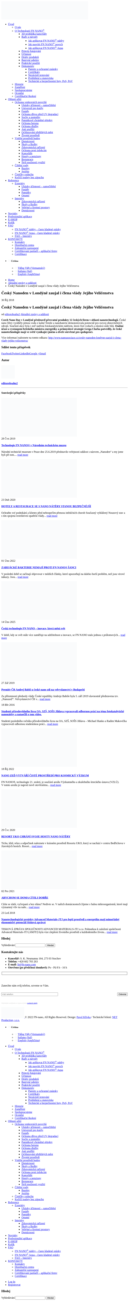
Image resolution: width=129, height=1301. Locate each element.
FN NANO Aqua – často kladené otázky (37, 233)
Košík (11, 222)
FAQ (10, 225)
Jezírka (25, 171)
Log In (11, 1281)
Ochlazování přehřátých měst (37, 132)
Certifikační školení (25, 96)
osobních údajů (32, 1003)
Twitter (15, 353)
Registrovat (14, 1284)
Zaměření (20, 87)
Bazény (26, 168)
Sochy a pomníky (31, 117)
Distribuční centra (24, 245)
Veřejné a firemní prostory (36, 207)
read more (22, 454)
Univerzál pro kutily (32, 108)
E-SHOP (12, 219)
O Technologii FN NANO (29, 30)
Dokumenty (28, 66)
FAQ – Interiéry (23, 236)
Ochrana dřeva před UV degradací (40, 114)
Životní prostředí (31, 135)
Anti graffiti (28, 129)
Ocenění (19, 93)
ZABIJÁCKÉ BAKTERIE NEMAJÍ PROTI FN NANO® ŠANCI (38, 567)
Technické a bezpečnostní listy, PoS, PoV (50, 81)
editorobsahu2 (12, 314)
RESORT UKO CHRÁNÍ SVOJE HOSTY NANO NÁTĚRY (35, 836)
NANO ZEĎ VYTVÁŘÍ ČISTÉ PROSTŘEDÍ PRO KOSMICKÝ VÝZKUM (45, 775)
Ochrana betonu (30, 123)
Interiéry (19, 198)
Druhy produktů (30, 57)
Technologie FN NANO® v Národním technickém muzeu (33, 445)
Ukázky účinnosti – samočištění (39, 105)
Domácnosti (28, 141)
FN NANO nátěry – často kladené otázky (38, 229)
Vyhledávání (8, 945)
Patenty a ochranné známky (43, 69)
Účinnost (26, 54)
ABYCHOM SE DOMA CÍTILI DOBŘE (24, 897)
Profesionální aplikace (20, 216)
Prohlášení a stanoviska (40, 78)
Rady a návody (30, 36)
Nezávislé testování (38, 75)
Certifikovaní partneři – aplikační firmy (36, 251)
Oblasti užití (14, 99)
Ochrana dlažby (30, 126)
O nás (18, 27)
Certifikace (21, 254)
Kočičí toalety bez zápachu (29, 177)
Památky (26, 192)
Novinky (12, 213)
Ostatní (25, 195)
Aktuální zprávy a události (34, 314)
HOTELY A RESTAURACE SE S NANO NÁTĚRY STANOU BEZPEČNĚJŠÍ (46, 506)
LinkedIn (24, 353)
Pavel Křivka (84, 1017)
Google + (34, 353)
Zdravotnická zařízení (33, 147)
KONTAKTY (15, 239)
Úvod (11, 24)
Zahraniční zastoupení (27, 248)
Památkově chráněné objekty (37, 120)
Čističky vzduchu (24, 174)
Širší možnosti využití (33, 162)
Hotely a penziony (31, 156)
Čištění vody (21, 165)
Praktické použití (31, 63)
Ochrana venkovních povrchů (31, 102)
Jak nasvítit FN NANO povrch (45, 44)
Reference (13, 180)
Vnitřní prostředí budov (27, 138)
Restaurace (27, 159)
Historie (19, 84)
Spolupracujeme (23, 90)
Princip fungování (31, 51)
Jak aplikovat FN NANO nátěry (46, 40)
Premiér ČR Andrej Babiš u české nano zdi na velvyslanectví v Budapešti (43, 689)
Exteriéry (20, 183)
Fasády (25, 111)
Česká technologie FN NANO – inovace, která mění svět (33, 628)
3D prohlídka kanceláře (34, 33)
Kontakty (20, 242)
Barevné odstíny (30, 60)
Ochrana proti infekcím (34, 150)
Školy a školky (29, 144)
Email (42, 353)
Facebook (6, 353)
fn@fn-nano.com (26, 964)
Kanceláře (27, 153)
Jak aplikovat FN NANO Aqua (45, 48)
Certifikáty (34, 72)
